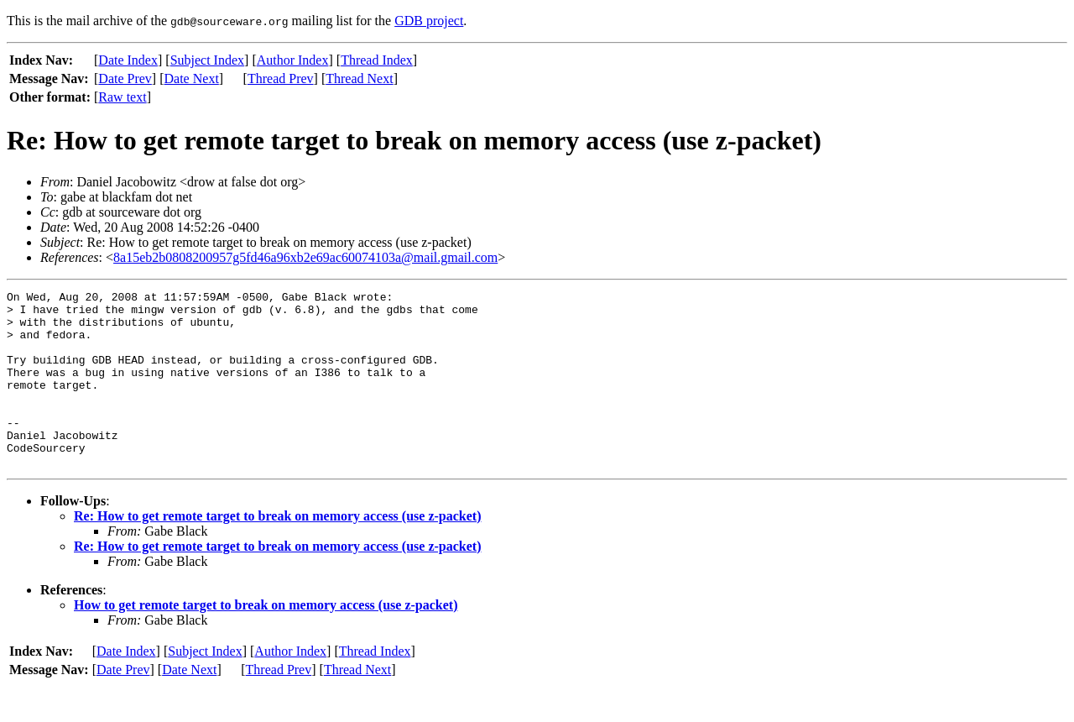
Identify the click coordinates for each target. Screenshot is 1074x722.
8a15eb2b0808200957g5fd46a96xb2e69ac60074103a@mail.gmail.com (305, 257)
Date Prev (125, 78)
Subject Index (207, 60)
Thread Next (359, 78)
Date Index (128, 60)
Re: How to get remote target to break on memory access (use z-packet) (277, 551)
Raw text (122, 97)
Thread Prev (281, 78)
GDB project (428, 20)
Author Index (293, 60)
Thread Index (377, 60)
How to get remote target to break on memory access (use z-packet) (265, 640)
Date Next (191, 78)
